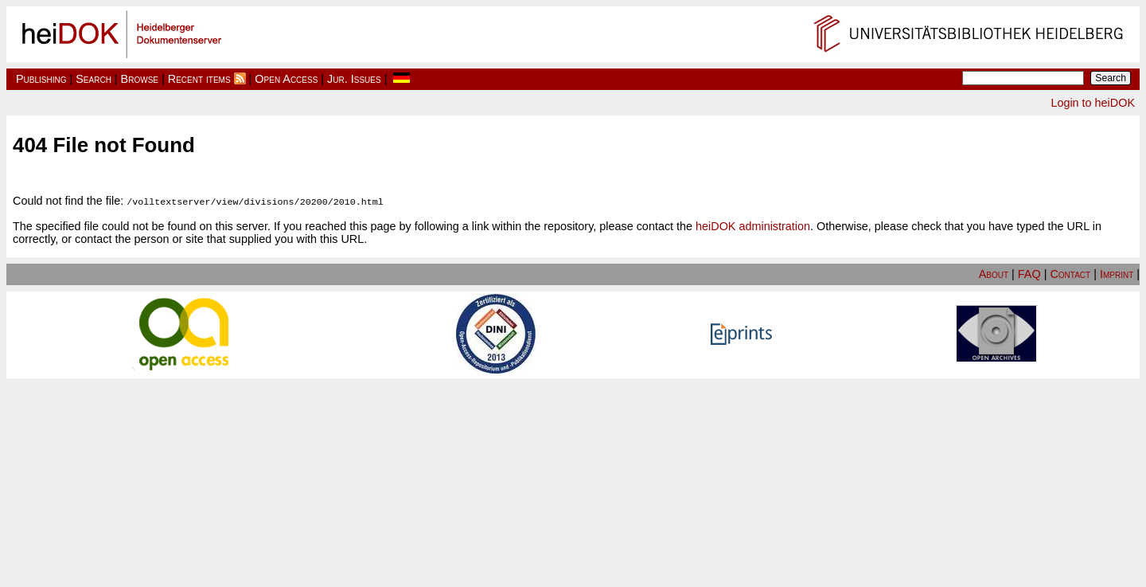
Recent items (199, 78)
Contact (1070, 273)
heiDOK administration (753, 225)
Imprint (1116, 273)
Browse (139, 78)
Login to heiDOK (1092, 102)
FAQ (1029, 273)
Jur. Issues (354, 78)
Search (93, 78)
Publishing (41, 78)
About (993, 273)
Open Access (286, 78)
